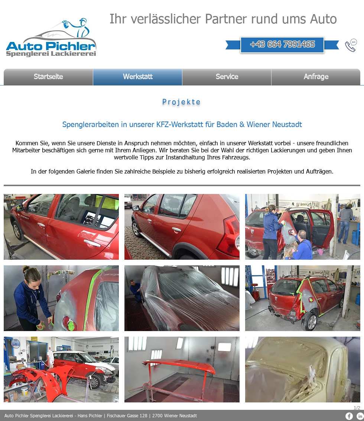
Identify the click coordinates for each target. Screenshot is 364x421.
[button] (61, 227)
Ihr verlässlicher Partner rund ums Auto (223, 19)
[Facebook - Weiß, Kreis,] (349, 416)
